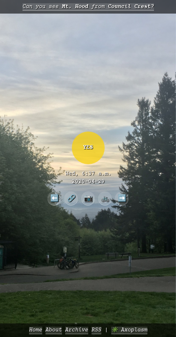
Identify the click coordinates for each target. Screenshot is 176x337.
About (54, 330)
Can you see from (88, 6)
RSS (96, 330)
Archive (76, 330)
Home (35, 330)
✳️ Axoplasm (129, 330)
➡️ (122, 198)
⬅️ (54, 198)
